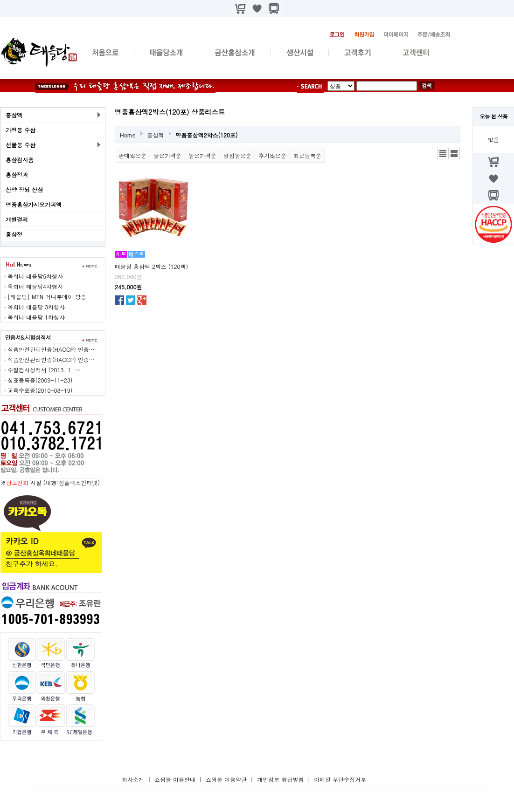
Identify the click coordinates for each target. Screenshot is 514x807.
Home (128, 135)
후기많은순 (272, 155)
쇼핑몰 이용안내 (174, 779)
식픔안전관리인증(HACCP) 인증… (51, 349)
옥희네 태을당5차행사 (35, 276)
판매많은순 (132, 155)
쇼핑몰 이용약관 (227, 779)
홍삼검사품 (20, 160)
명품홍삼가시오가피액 (34, 204)
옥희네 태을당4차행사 (35, 286)
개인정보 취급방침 (280, 779)
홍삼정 (14, 234)
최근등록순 (307, 155)
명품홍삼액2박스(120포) (207, 135)
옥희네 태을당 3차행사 (36, 307)
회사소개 (133, 779)
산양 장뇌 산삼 (24, 189)
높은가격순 (202, 155)
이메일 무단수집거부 (340, 779)
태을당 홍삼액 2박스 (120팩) (151, 266)
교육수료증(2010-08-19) (39, 390)
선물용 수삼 (20, 145)
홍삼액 (14, 115)
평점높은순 (237, 155)
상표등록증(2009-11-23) (39, 380)
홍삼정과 (17, 174)
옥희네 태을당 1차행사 (36, 317)
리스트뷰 (443, 153)
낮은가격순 (167, 155)
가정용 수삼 (20, 130)
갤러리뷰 (454, 153)
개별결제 (17, 219)
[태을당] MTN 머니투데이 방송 (46, 297)
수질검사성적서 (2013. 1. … (44, 370)
